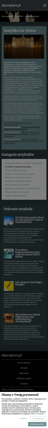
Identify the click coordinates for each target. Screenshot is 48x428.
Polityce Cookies (36, 414)
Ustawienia (23, 418)
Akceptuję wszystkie (37, 424)
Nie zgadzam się (38, 418)
